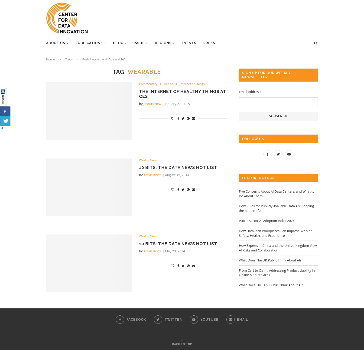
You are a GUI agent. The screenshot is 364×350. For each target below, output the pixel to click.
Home (50, 59)
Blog (118, 43)
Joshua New (152, 104)
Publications (89, 43)
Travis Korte (152, 175)
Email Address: (250, 91)
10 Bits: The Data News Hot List (178, 167)
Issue (139, 43)
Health (168, 84)
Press (209, 43)
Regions (163, 43)
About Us (55, 43)
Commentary (148, 84)
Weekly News (148, 160)
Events (189, 43)
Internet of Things (192, 84)
